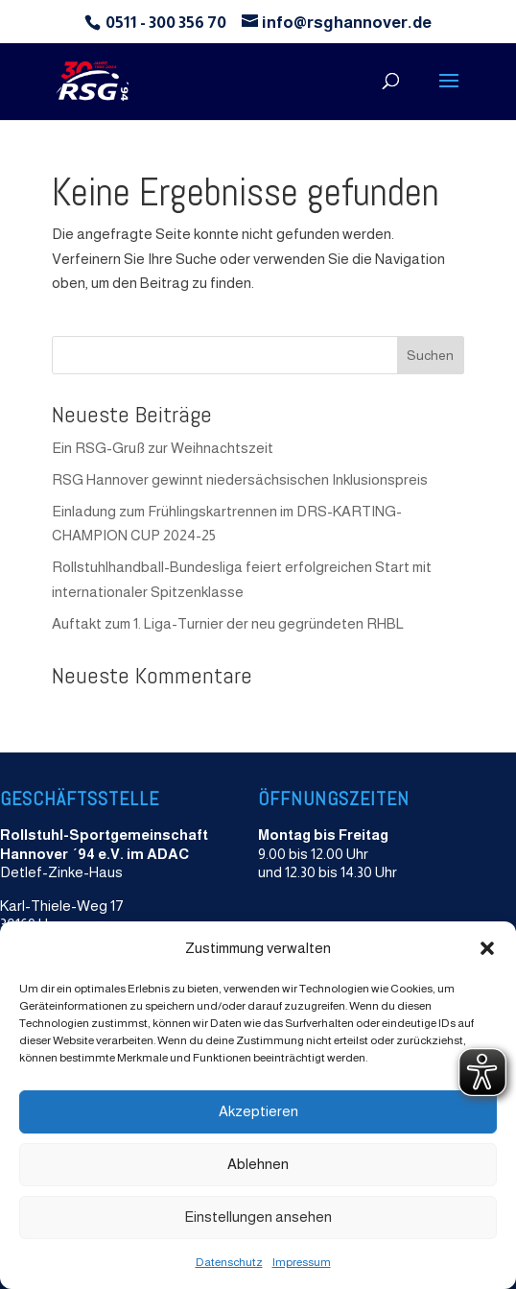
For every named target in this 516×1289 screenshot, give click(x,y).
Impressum (301, 1262)
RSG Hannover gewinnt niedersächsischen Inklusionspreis (240, 479)
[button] (487, 948)
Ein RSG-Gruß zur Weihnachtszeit (162, 448)
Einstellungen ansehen (258, 1216)
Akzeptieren (258, 1111)
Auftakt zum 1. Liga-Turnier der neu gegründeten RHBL (228, 623)
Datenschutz (229, 1262)
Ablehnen (258, 1164)
